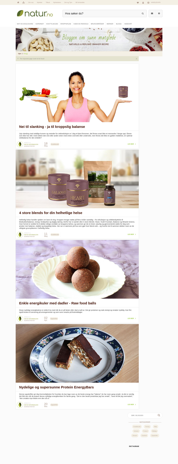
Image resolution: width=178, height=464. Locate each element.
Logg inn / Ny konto (147, 435)
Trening (147, 72)
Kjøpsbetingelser (146, 450)
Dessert (135, 81)
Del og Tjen (68, 2)
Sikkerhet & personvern (148, 455)
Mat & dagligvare (97, 435)
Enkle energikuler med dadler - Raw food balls (57, 300)
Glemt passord (145, 440)
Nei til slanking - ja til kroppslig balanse (52, 126)
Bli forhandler (80, 2)
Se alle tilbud (71, 455)
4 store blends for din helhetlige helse (50, 211)
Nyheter (39, 2)
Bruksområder (121, 440)
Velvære (136, 77)
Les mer (117, 143)
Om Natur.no (71, 440)
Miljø (155, 72)
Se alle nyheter (72, 450)
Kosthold (144, 81)
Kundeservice (145, 445)
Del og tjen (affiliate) (123, 450)
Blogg (119, 435)
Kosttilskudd (136, 72)
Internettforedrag (122, 445)
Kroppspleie (95, 450)
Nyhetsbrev (57, 2)
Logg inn (143, 3)
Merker (69, 445)
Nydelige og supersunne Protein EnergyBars (56, 383)
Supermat (95, 440)
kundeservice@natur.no (39, 449)
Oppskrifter (155, 81)
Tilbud (48, 2)
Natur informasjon (31, 143)
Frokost (145, 77)
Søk (159, 61)
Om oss (31, 2)
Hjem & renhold (97, 455)
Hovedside (70, 435)
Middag (154, 77)
